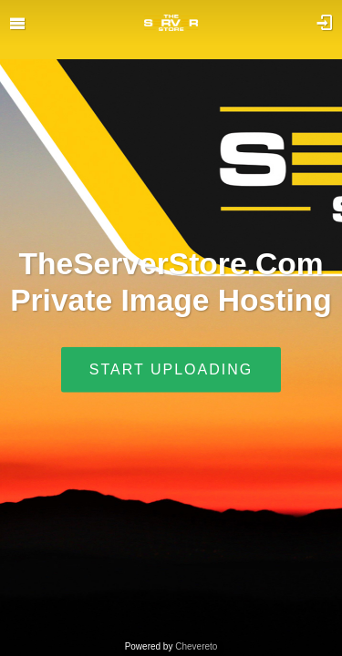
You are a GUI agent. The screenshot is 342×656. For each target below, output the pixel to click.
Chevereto (196, 646)
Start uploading (171, 368)
